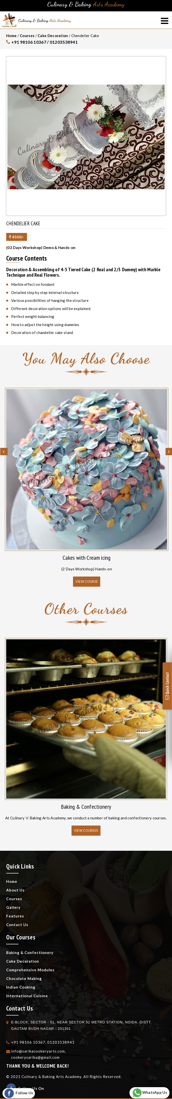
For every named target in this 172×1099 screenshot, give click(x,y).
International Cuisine (27, 996)
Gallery (13, 907)
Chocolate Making (24, 978)
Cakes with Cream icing (87, 557)
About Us (15, 890)
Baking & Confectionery (86, 806)
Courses (27, 35)
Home (11, 35)
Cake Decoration (53, 35)
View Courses (86, 830)
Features (15, 916)
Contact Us (17, 924)
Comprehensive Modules (30, 970)
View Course (86, 581)
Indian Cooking (20, 987)
